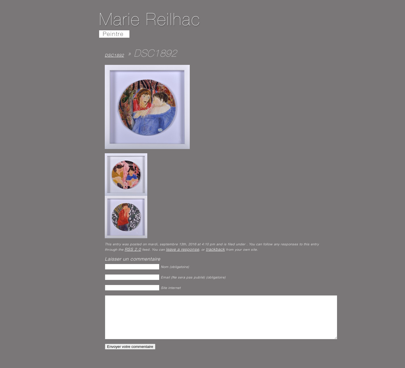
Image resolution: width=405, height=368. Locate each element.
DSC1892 (114, 56)
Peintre (113, 35)
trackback (215, 250)
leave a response (182, 250)
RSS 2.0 (133, 250)
